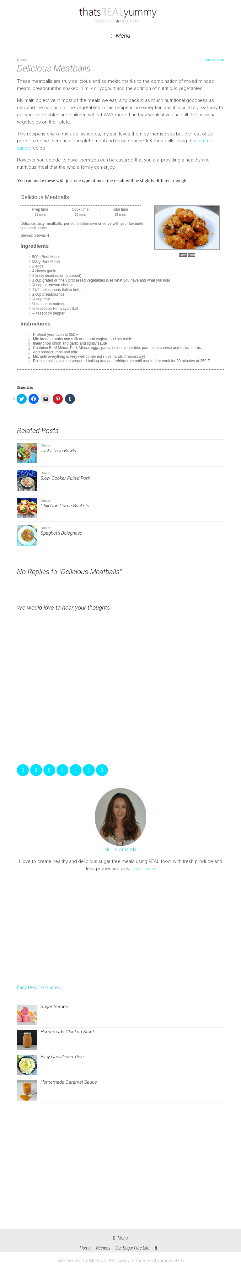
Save (183, 255)
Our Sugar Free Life (132, 1247)
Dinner (22, 59)
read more (144, 868)
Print (191, 255)
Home (85, 1247)
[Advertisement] (120, 928)
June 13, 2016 (214, 59)
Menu (120, 36)
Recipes (103, 1247)
